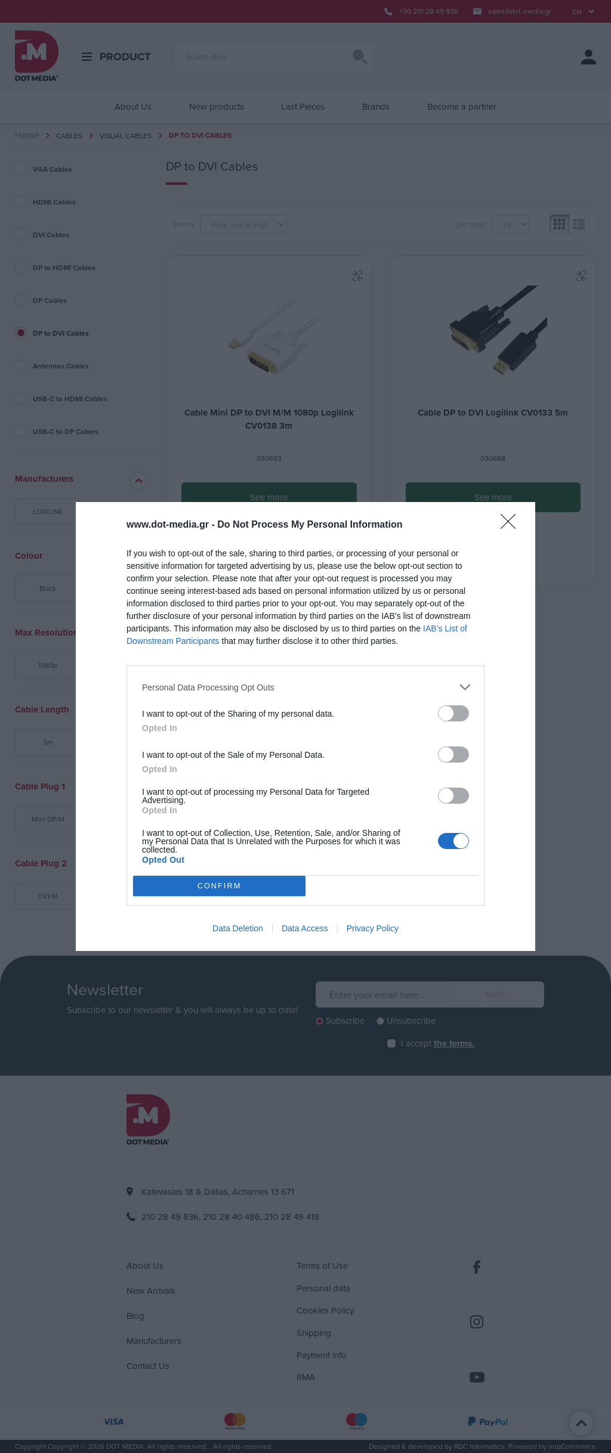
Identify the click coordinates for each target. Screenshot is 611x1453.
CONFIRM (219, 886)
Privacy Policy (373, 928)
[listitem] (305, 687)
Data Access (305, 928)
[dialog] (305, 726)
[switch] (453, 713)
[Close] (512, 525)
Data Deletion (237, 928)
